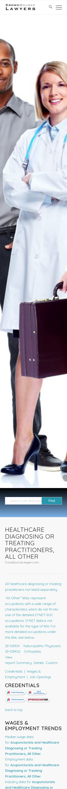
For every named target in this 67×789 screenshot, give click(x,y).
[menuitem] (48, 7)
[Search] (48, 7)
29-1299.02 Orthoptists (23, 651)
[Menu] (57, 7)
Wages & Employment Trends (33, 725)
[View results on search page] (52, 500)
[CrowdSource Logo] (28, 7)
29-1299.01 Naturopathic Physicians (33, 646)
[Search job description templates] (33, 500)
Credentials (22, 685)
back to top (14, 710)
